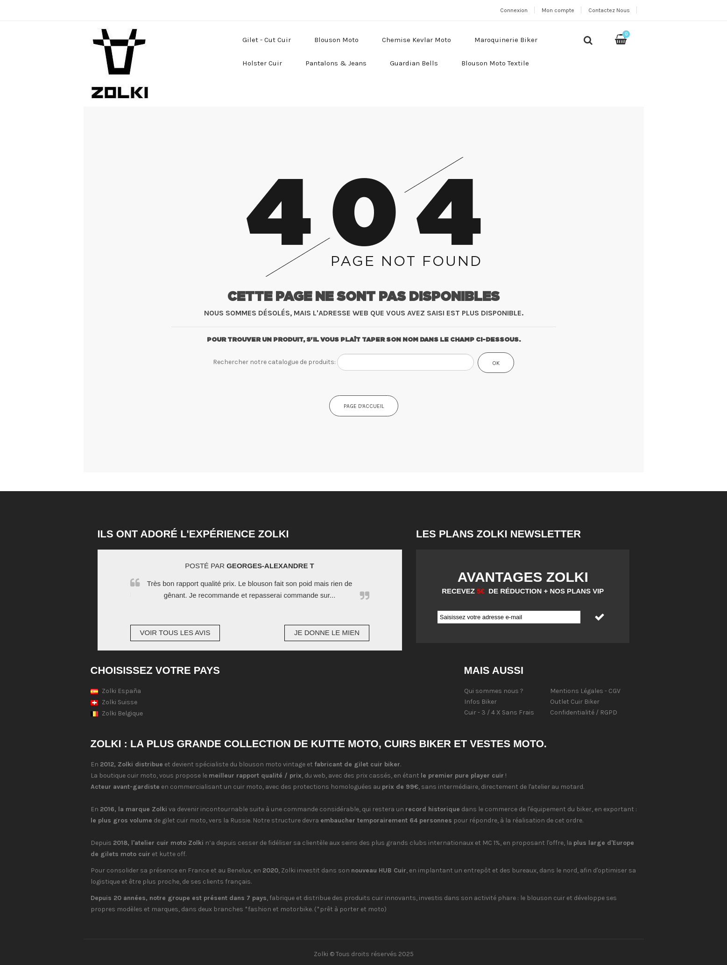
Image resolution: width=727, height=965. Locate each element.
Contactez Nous (609, 10)
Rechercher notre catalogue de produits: (274, 362)
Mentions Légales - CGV (585, 691)
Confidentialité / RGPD (583, 712)
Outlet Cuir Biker (575, 702)
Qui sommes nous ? (493, 691)
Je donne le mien (327, 632)
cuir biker (385, 764)
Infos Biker (480, 702)
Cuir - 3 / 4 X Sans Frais (499, 712)
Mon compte (558, 10)
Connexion (514, 10)
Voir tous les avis (175, 632)
